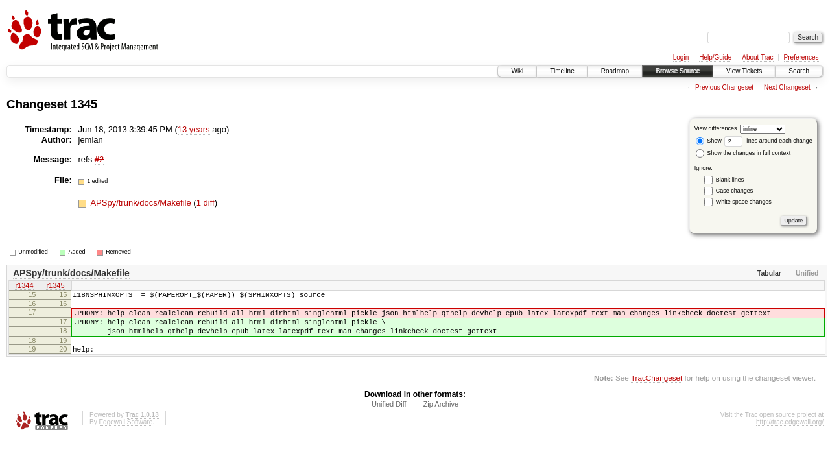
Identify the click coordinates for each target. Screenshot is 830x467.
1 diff (205, 203)
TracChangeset (656, 389)
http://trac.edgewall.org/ (790, 433)
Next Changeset (787, 87)
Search (798, 71)
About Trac (757, 57)
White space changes (744, 201)
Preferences (801, 57)
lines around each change (768, 141)
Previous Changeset (724, 87)
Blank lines (730, 179)
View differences (715, 128)
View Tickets (744, 71)
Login (681, 57)
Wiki (517, 71)
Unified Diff (389, 416)
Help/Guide (715, 57)
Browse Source (678, 71)
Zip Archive (440, 416)
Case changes (734, 190)
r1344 (24, 287)
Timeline (562, 71)
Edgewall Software (125, 433)
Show (709, 141)
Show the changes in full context (743, 153)
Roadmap (615, 71)
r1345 (55, 287)
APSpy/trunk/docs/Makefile (141, 203)
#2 (99, 159)
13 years (194, 129)
